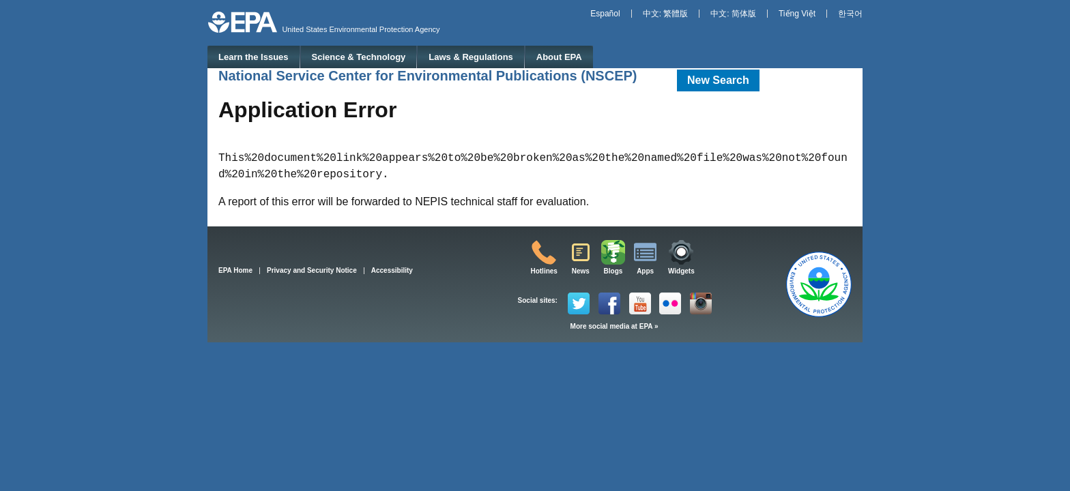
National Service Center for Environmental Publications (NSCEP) (427, 75)
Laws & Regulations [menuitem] (471, 57)
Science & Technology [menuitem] (359, 57)
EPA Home (235, 270)
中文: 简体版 (733, 13)
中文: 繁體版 (666, 13)
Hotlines (543, 271)
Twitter (579, 303)
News (581, 271)
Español (605, 13)
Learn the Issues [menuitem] (253, 57)
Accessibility (392, 270)
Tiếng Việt (797, 13)
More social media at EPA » (614, 326)
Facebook (609, 303)
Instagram (701, 303)
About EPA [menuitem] (559, 57)
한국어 (850, 13)
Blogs (613, 271)
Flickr (670, 303)
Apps (645, 271)
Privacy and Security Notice (312, 270)
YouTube (640, 303)
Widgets (681, 271)
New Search (718, 80)
